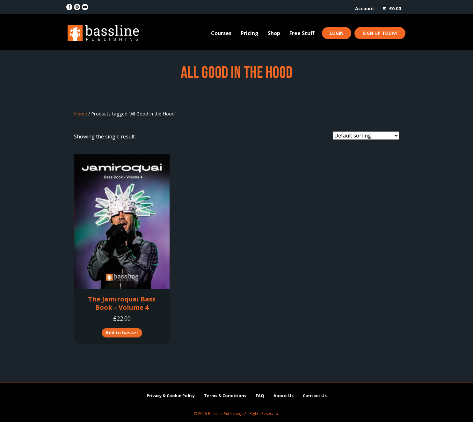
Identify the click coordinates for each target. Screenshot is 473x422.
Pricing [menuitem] (249, 33)
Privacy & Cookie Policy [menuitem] (171, 395)
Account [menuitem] (364, 8)
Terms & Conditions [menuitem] (225, 395)
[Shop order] (366, 135)
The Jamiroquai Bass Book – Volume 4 (122, 303)
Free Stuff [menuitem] (301, 33)
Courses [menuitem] (221, 33)
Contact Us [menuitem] (315, 395)
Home (80, 113)
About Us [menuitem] (283, 395)
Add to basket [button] (122, 332)
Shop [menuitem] (274, 33)
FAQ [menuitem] (260, 395)
